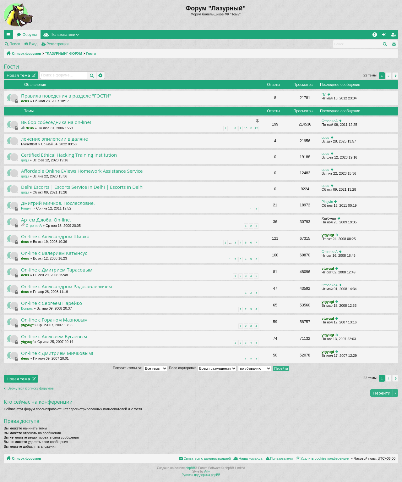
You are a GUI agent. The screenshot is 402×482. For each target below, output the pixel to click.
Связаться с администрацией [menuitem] (207, 458)
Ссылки (9, 35)
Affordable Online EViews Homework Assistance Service (82, 171)
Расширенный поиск (393, 44)
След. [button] (395, 75)
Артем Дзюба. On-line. (46, 220)
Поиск (14, 44)
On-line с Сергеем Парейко (51, 303)
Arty (207, 471)
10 (245, 128)
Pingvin (26, 208)
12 (256, 128)
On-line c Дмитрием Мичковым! (57, 353)
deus (25, 101)
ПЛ (324, 94)
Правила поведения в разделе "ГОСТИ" (66, 96)
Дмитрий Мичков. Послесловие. (58, 203)
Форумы (30, 34)
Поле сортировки (202, 368)
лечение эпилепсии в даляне (54, 139)
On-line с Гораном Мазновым (54, 320)
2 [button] (388, 75)
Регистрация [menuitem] (394, 35)
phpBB (190, 468)
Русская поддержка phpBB (201, 475)
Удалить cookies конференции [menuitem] (325, 458)
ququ (325, 137)
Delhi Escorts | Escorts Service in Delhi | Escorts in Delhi (82, 187)
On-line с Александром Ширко (55, 236)
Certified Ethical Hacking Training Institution (69, 155)
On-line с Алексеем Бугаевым (54, 336)
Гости (91, 53)
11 (251, 128)
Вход (33, 44)
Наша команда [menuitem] (250, 458)
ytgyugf (328, 235)
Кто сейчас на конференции (38, 401)
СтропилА (330, 121)
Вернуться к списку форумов (31, 388)
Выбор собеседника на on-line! (56, 122)
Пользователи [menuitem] (281, 458)
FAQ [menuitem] (376, 35)
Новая (18, 75)
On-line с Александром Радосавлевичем (66, 286)
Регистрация (57, 44)
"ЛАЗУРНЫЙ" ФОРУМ (63, 53)
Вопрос (27, 308)
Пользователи (63, 34)
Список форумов (26, 53)
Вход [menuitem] (385, 35)
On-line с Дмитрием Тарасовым (56, 270)
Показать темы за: (140, 368)
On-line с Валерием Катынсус (54, 253)
